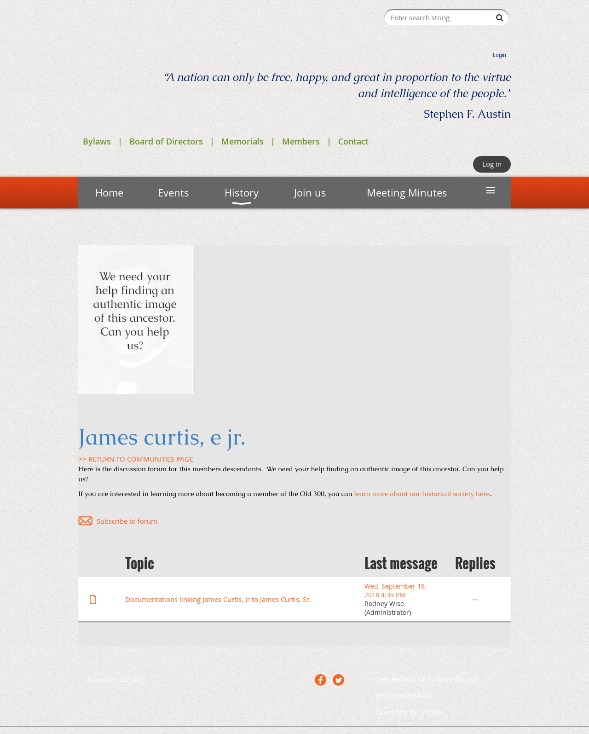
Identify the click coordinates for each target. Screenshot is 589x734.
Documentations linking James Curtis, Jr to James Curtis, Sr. (218, 599)
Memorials (242, 141)
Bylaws (97, 141)
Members (301, 141)
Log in (492, 163)
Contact (353, 141)
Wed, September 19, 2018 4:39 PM (395, 590)
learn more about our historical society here (422, 493)
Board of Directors (166, 141)
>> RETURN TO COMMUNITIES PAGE (135, 458)
